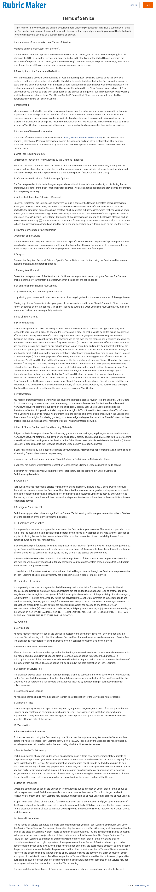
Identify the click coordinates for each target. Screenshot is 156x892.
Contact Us (14, 885)
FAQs (25, 885)
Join (148, 5)
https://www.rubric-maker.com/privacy (82, 137)
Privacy (35, 885)
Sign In (133, 5)
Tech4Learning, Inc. (142, 885)
